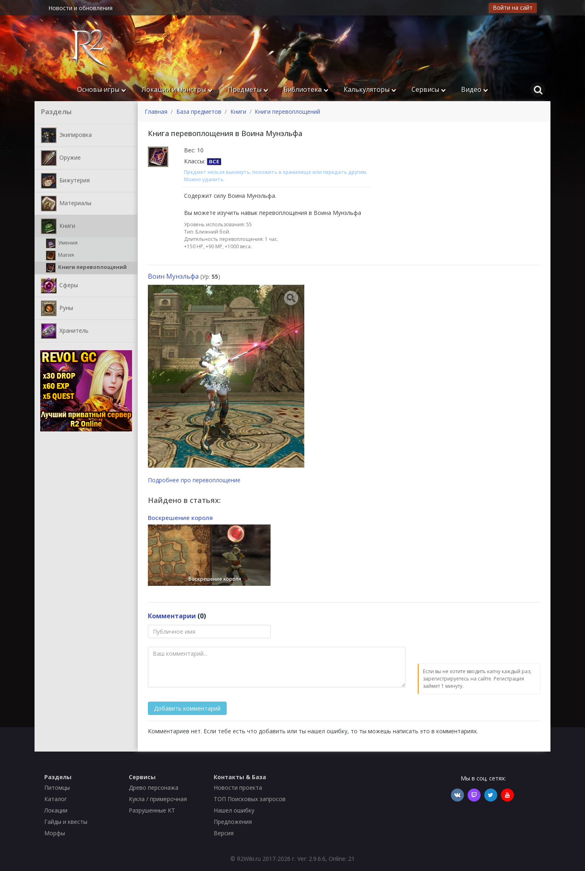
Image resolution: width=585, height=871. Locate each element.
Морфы (54, 833)
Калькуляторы (370, 89)
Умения (62, 243)
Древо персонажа (153, 787)
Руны (57, 308)
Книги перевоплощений (86, 268)
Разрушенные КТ (152, 810)
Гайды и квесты (65, 822)
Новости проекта (238, 787)
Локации (55, 810)
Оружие (61, 158)
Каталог (55, 799)
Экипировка (66, 135)
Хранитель (65, 331)
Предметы (248, 89)
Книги (58, 226)
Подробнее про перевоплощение (194, 480)
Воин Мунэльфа (173, 276)
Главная (156, 111)
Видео (474, 89)
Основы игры (101, 89)
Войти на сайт (513, 7)
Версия (224, 833)
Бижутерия (65, 180)
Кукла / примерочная (158, 799)
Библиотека (306, 89)
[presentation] (479, 640)
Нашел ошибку (234, 810)
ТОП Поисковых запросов (250, 799)
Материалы (66, 203)
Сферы (59, 285)
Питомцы (57, 787)
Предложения (233, 822)
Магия (60, 255)
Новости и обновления (80, 8)
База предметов (198, 111)
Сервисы (429, 89)
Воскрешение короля (180, 518)
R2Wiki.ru (249, 858)
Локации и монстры (176, 89)
